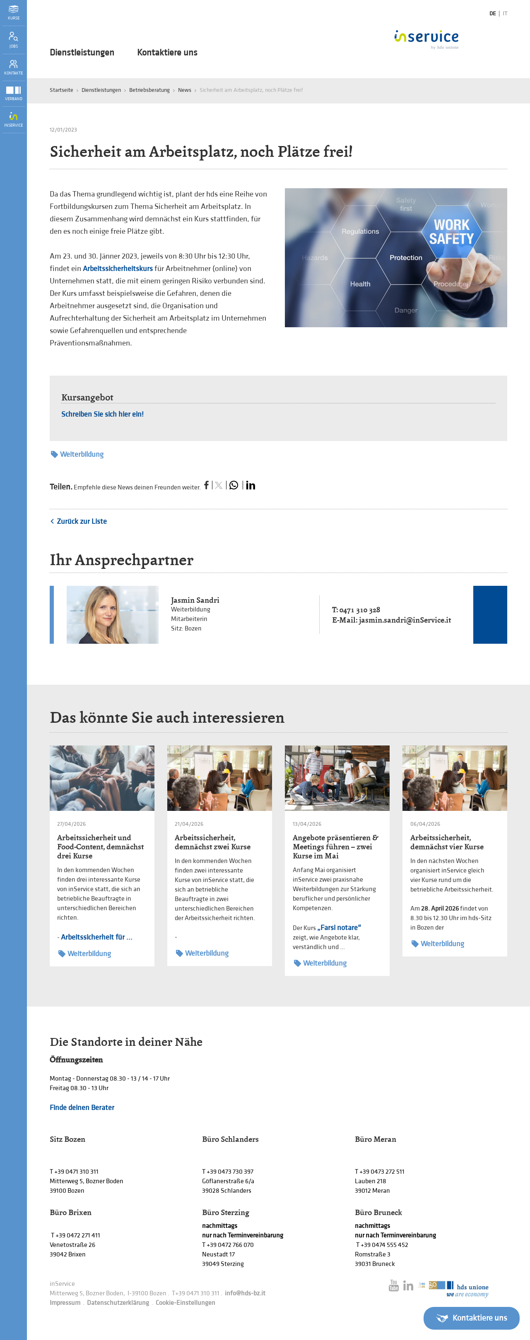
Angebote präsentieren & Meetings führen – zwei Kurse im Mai (335, 847)
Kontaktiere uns (167, 53)
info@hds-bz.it (245, 1293)
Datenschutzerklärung (118, 1303)
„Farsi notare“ (339, 927)
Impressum (65, 1303)
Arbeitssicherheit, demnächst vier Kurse (447, 842)
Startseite (61, 89)
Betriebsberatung (149, 89)
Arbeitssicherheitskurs (118, 268)
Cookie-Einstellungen (185, 1303)
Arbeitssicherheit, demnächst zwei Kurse (213, 842)
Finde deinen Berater (82, 1107)
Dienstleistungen (82, 53)
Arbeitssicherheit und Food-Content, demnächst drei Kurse (100, 847)
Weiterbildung (77, 454)
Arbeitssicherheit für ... (96, 937)
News (184, 89)
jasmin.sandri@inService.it (405, 620)
